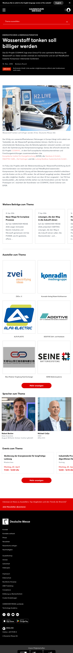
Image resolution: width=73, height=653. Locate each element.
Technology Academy (9, 608)
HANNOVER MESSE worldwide (13, 604)
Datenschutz (6, 578)
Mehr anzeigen (36, 385)
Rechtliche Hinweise (9, 582)
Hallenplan (6, 568)
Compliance (6, 590)
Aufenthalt (6, 564)
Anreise (5, 560)
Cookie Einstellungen (9, 598)
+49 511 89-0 (12, 632)
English (58, 3)
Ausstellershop (7, 556)
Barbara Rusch (21, 64)
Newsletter (6, 542)
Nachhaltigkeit (7, 550)
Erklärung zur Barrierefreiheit (12, 594)
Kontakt (5, 529)
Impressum (6, 574)
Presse (4, 538)
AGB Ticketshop (7, 586)
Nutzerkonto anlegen (9, 546)
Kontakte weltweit (8, 533)
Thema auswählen (12, 21)
